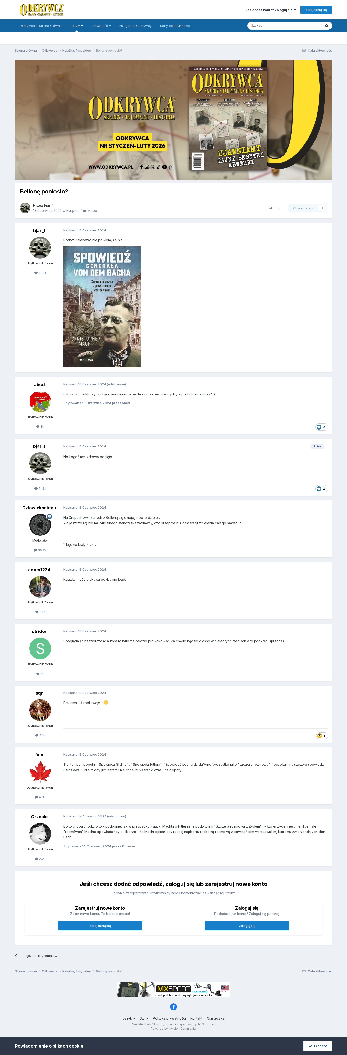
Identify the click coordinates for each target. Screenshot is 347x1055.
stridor (39, 631)
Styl (144, 1018)
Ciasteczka (216, 1018)
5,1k (40, 735)
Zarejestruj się (316, 10)
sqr (39, 693)
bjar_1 (48, 205)
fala (39, 754)
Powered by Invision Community (173, 1028)
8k (40, 426)
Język (128, 1018)
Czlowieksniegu (39, 507)
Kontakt (196, 1018)
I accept (318, 1046)
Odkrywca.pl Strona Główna (40, 26)
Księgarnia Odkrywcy (135, 26)
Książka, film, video (81, 210)
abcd (39, 384)
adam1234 (39, 569)
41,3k (40, 273)
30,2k (40, 550)
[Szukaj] (272, 26)
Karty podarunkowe (175, 26)
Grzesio (39, 816)
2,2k (40, 859)
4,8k (40, 797)
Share (276, 208)
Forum (76, 28)
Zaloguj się (247, 926)
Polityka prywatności (169, 1018)
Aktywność (101, 26)
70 (40, 674)
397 (40, 612)
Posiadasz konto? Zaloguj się (270, 10)
